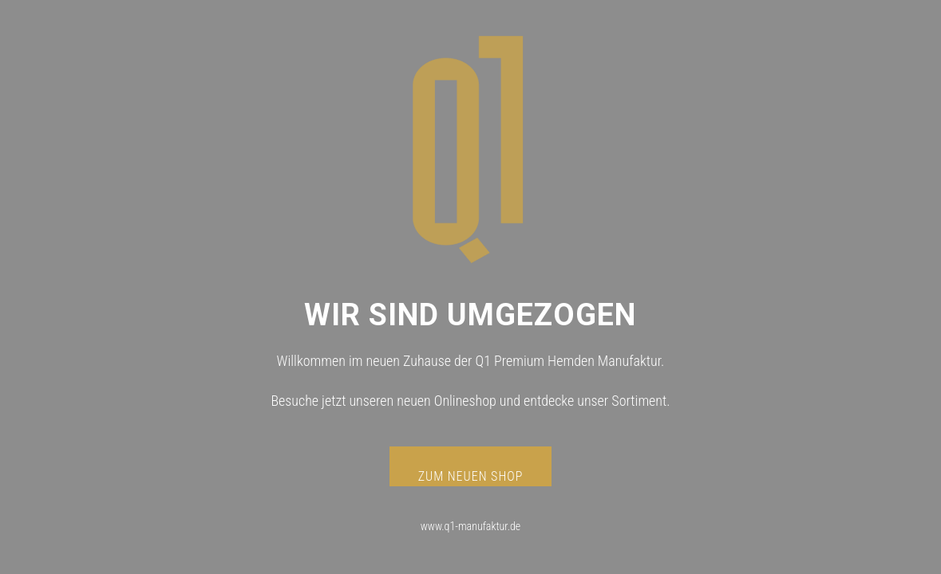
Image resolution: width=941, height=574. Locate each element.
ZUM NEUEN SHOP (471, 476)
